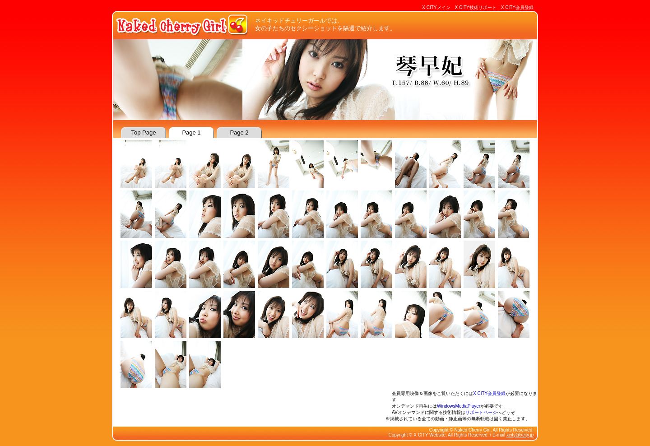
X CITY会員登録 (517, 7)
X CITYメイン (436, 7)
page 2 (239, 132)
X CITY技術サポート (476, 7)
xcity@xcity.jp (520, 434)
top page (143, 132)
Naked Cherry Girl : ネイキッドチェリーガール (183, 25)
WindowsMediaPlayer (458, 406)
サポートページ (481, 412)
